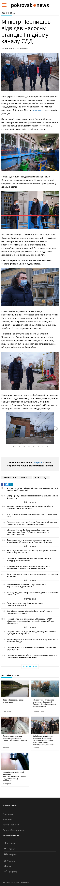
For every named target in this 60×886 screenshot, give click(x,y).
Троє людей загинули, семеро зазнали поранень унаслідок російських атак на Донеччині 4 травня (29, 541)
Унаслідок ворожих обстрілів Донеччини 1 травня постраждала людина (29, 612)
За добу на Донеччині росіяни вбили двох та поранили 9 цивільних (32, 594)
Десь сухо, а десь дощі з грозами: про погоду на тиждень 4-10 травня (32, 575)
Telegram (37, 462)
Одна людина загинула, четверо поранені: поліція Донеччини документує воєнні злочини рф (29, 567)
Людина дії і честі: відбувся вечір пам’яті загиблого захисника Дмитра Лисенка (30, 507)
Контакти (7, 819)
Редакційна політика (13, 830)
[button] (55, 429)
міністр (25, 477)
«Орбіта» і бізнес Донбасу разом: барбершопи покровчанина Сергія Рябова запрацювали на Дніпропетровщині (28, 532)
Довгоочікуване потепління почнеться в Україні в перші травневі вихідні (32, 640)
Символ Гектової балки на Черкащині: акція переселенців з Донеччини (26, 586)
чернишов (10, 477)
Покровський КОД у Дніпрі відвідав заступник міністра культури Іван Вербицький (31, 633)
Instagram (10, 854)
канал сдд (41, 477)
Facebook (10, 843)
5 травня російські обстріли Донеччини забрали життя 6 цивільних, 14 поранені (32, 489)
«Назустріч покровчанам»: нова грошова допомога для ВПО (32, 515)
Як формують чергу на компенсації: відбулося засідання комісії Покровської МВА (32, 551)
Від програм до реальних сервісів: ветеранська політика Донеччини (32, 497)
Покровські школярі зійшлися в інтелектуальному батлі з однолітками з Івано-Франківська (32, 656)
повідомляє (37, 110)
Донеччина (8, 13)
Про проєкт (8, 813)
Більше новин (30, 666)
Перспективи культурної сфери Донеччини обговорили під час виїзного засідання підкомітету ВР (32, 523)
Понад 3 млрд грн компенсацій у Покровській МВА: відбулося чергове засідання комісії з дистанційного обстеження (30, 621)
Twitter (9, 848)
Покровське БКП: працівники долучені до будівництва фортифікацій (31, 648)
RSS (7, 866)
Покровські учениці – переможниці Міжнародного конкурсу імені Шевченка (29, 559)
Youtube (9, 861)
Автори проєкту (11, 824)
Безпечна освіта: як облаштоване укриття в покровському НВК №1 (27, 604)
